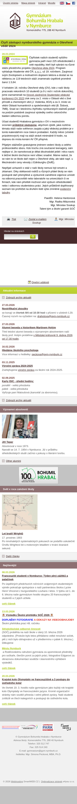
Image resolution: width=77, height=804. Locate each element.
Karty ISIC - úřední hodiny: (18, 381)
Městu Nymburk (11, 648)
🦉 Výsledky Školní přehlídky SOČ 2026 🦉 (27, 615)
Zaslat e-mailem (38, 219)
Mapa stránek (28, 3)
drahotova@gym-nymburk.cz (53, 316)
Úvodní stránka (10, 3)
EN (63, 3)
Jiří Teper (7, 441)
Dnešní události (40, 282)
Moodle (51, 3)
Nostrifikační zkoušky (15, 308)
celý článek (8, 603)
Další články (13, 556)
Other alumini (13, 460)
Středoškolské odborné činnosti (21, 628)
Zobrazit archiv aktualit (18, 297)
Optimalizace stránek (51, 781)
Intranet (42, 3)
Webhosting (17, 781)
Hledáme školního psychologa (20, 350)
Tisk (13, 219)
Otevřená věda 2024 (42, 68)
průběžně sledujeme (24, 125)
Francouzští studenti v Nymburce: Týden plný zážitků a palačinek (35, 577)
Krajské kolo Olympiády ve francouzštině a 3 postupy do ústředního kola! (36, 681)
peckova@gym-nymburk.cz (47, 354)
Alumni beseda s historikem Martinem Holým (29, 327)
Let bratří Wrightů (12, 533)
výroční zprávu (26, 369)
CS (69, 3)
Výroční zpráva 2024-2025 (17, 365)
